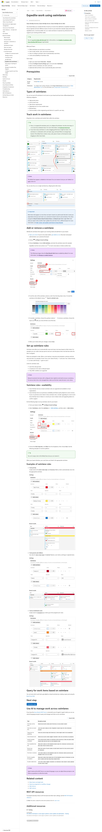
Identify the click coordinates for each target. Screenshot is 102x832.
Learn (28, 10)
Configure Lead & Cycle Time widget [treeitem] (11, 71)
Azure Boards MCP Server (40, 712)
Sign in (98, 1)
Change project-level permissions (61, 87)
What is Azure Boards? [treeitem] (8, 22)
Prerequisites (88, 13)
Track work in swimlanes (90, 17)
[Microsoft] (3, 2)
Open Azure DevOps (95, 5)
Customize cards (32, 704)
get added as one (56, 234)
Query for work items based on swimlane (91, 23)
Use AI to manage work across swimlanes (91, 28)
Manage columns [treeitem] (9, 55)
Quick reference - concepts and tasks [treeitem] (10, 30)
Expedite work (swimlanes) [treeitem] (11, 61)
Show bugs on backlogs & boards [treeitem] (11, 64)
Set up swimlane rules (89, 20)
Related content (88, 30)
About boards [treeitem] (7, 37)
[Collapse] (17, 9)
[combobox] (10, 12)
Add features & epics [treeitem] (8, 45)
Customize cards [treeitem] (8, 57)
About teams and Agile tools (36, 782)
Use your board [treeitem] (7, 39)
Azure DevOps (39, 10)
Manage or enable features (46, 255)
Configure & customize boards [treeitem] (11, 53)
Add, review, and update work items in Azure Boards (49, 222)
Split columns (32, 788)
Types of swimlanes (89, 15)
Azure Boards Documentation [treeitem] (9, 18)
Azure (33, 10)
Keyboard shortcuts (65, 127)
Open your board (33, 234)
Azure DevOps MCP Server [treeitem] (9, 20)
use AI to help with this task (39, 40)
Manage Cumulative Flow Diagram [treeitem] (10, 68)
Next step (87, 25)
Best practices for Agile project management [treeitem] (9, 24)
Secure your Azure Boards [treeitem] (8, 27)
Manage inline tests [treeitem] (8, 49)
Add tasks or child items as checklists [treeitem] (10, 42)
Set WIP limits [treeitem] (8, 59)
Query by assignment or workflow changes (39, 784)
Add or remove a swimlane (90, 18)
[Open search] (95, 2)
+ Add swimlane (54, 408)
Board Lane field (31, 696)
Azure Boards (48, 10)
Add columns (32, 786)
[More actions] (74, 10)
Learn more (56, 800)
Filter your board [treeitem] (7, 47)
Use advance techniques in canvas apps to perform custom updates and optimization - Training (48, 813)
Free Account (85, 5)
